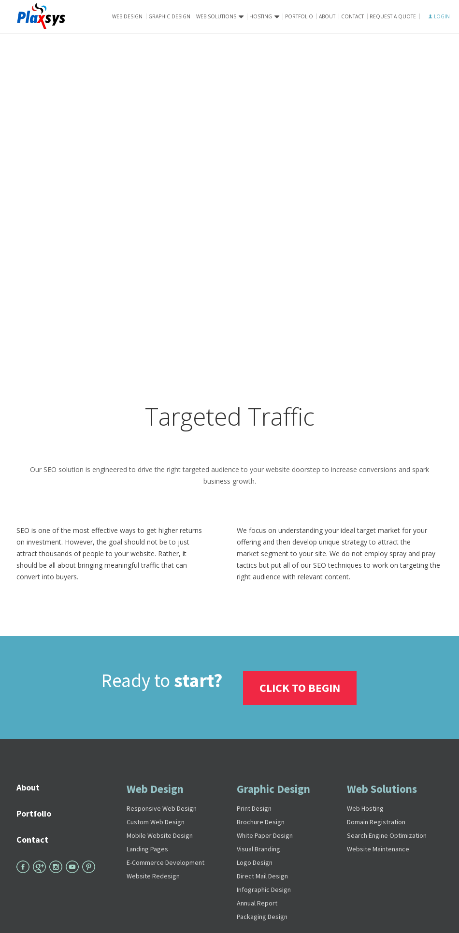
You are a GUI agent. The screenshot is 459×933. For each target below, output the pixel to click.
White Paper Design (265, 834)
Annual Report (257, 901)
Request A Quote (393, 16)
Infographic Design (264, 888)
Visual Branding (258, 847)
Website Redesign (153, 874)
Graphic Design (169, 16)
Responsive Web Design (162, 807)
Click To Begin (300, 686)
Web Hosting (365, 807)
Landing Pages (147, 847)
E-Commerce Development (165, 861)
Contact (352, 16)
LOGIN (439, 16)
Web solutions (216, 17)
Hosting (260, 17)
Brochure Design (261, 820)
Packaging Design (262, 915)
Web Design (127, 16)
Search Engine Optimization (387, 834)
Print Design (254, 807)
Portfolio (299, 16)
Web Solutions (382, 787)
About (327, 16)
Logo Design (255, 861)
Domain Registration (376, 820)
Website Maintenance (378, 847)
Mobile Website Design (160, 834)
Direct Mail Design (262, 874)
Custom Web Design (156, 820)
